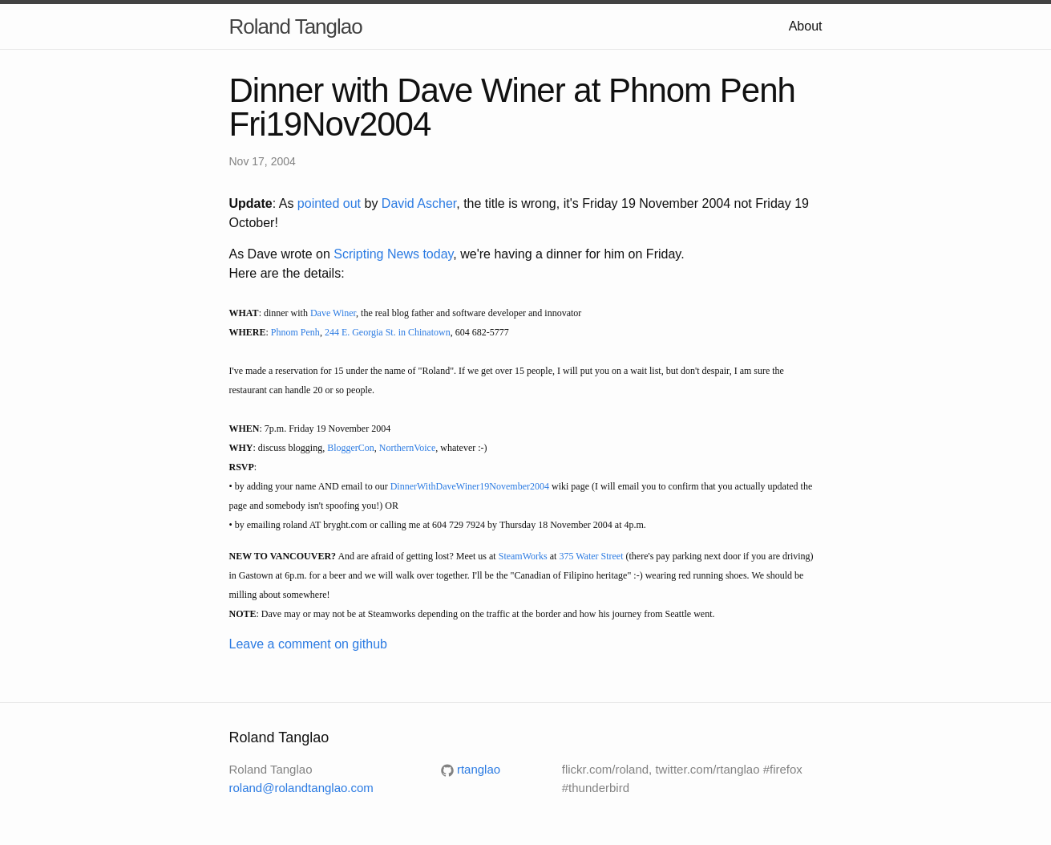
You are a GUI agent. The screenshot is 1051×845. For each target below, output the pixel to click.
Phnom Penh (295, 332)
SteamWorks (523, 556)
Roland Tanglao (295, 26)
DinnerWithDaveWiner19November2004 (469, 486)
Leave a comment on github (308, 644)
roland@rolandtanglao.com (301, 787)
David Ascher (419, 203)
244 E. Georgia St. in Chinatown (388, 332)
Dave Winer (333, 313)
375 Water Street (591, 556)
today (437, 254)
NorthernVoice (407, 447)
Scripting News (376, 254)
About (806, 26)
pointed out (329, 203)
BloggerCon (350, 447)
